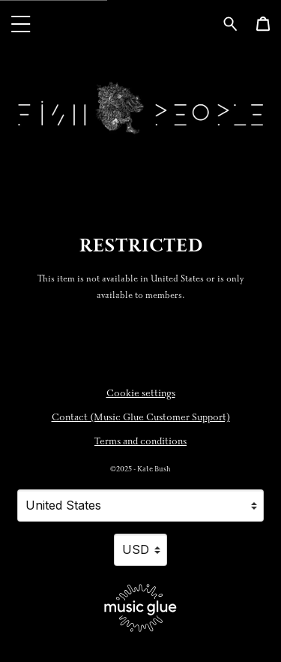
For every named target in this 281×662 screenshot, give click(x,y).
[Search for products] (230, 23)
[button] (21, 24)
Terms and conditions (140, 441)
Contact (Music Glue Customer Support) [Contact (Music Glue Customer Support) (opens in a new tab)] (141, 417)
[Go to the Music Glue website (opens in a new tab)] (140, 608)
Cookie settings (140, 393)
